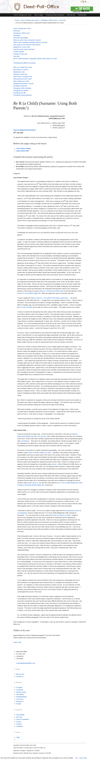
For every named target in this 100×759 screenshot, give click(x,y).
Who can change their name (22, 67)
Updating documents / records (23, 83)
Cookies (19, 724)
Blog (18, 737)
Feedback (19, 726)
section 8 (31, 452)
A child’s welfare (18, 51)
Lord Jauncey (41, 436)
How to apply (38, 15)
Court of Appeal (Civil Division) (24, 130)
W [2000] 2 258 (31, 293)
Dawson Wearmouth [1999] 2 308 (53, 291)
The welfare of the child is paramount (55, 298)
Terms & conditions (22, 719)
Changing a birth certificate (22, 88)
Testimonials (82, 15)
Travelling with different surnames (24, 63)
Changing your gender (20, 90)
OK (77, 758)
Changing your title (19, 93)
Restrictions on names (20, 69)
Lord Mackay (24, 441)
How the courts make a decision (24, 49)
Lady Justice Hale (22, 151)
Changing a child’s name (21, 33)
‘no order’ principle (26, 307)
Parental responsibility (20, 38)
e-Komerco (20, 699)
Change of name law (20, 54)
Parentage (16, 35)
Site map (19, 717)
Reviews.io (20, 701)
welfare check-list (36, 298)
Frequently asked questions (55, 15)
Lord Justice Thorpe (23, 148)
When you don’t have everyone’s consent (27, 40)
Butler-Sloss (33, 483)
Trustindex (19, 690)
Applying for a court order (21, 47)
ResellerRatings (21, 697)
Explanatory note (19, 72)
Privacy (18, 721)
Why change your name (21, 81)
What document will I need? (22, 79)
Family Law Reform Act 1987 (61, 515)
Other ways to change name (22, 76)
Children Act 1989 (45, 452)
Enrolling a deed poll (20, 86)
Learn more (83, 758)
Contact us (19, 676)
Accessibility (20, 715)
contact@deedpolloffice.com (25, 663)
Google (18, 704)
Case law (16, 56)
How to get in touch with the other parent (26, 44)
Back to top (17, 642)
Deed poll (16, 31)
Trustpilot (19, 687)
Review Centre (21, 692)
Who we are (71, 15)
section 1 (55, 464)
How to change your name (22, 15)
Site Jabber (20, 694)
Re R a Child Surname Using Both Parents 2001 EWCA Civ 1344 (35, 58)
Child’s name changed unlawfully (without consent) (30, 42)
